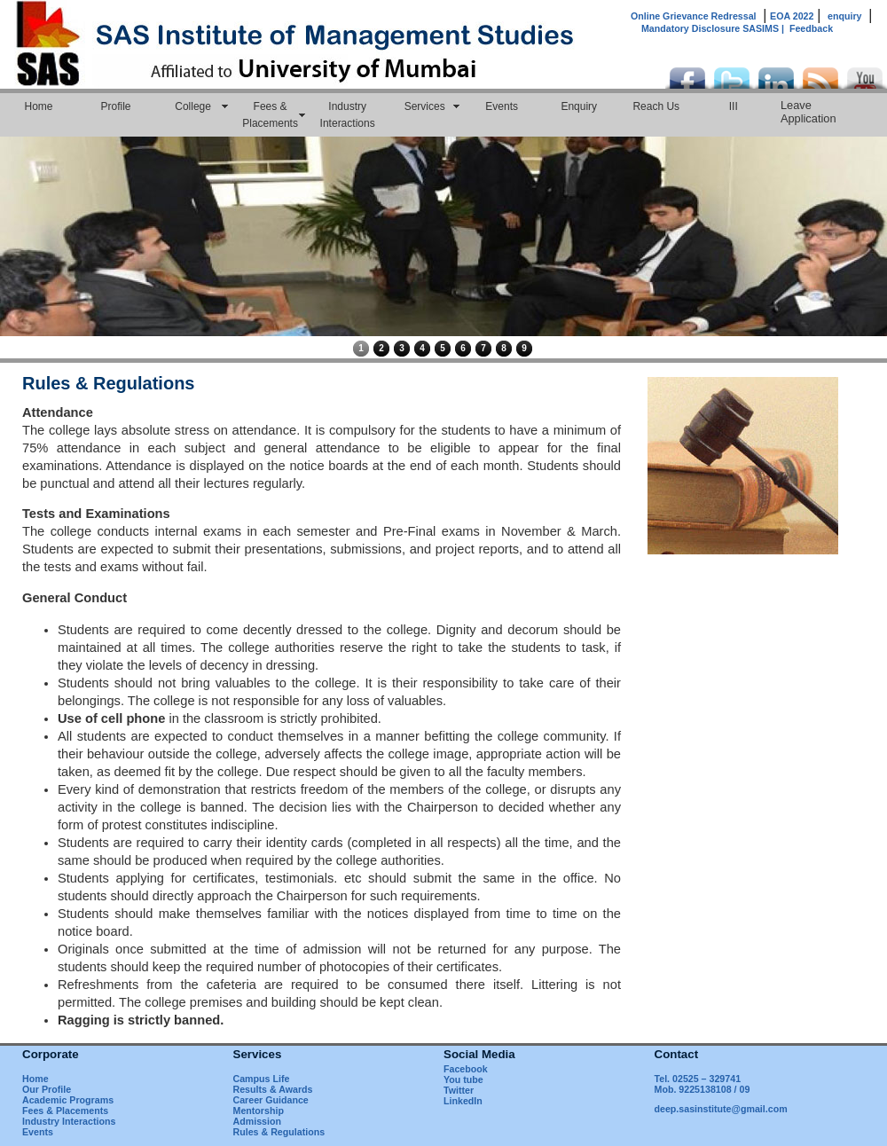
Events (501, 106)
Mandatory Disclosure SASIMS (715, 28)
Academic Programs (68, 1100)
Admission (257, 1121)
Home (39, 106)
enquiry (845, 16)
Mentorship (258, 1110)
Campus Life (261, 1078)
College (193, 106)
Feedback (811, 28)
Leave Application (808, 111)
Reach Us (655, 106)
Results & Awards (273, 1089)
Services (424, 106)
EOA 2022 (791, 16)
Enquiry (579, 106)
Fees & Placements (270, 115)
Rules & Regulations (279, 1131)
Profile (116, 106)
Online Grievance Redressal (694, 16)
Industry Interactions (347, 115)
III (733, 106)
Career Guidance (271, 1100)
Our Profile (46, 1089)
